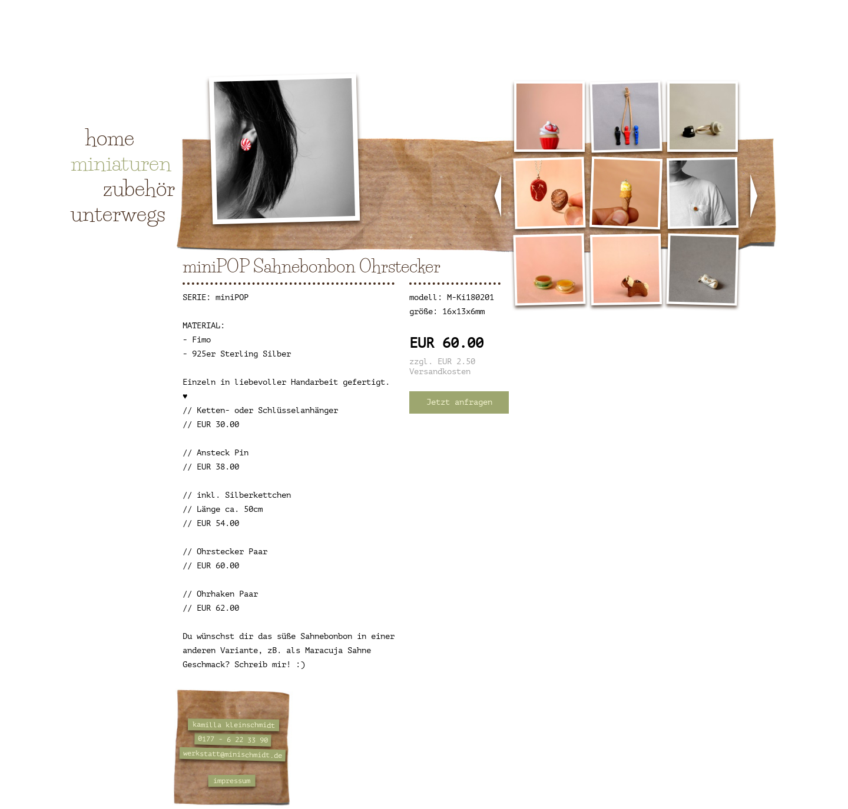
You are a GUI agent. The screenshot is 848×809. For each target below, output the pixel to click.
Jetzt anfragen (459, 402)
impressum (231, 781)
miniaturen (121, 163)
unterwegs (118, 214)
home (109, 138)
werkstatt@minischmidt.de (232, 754)
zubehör (139, 188)
